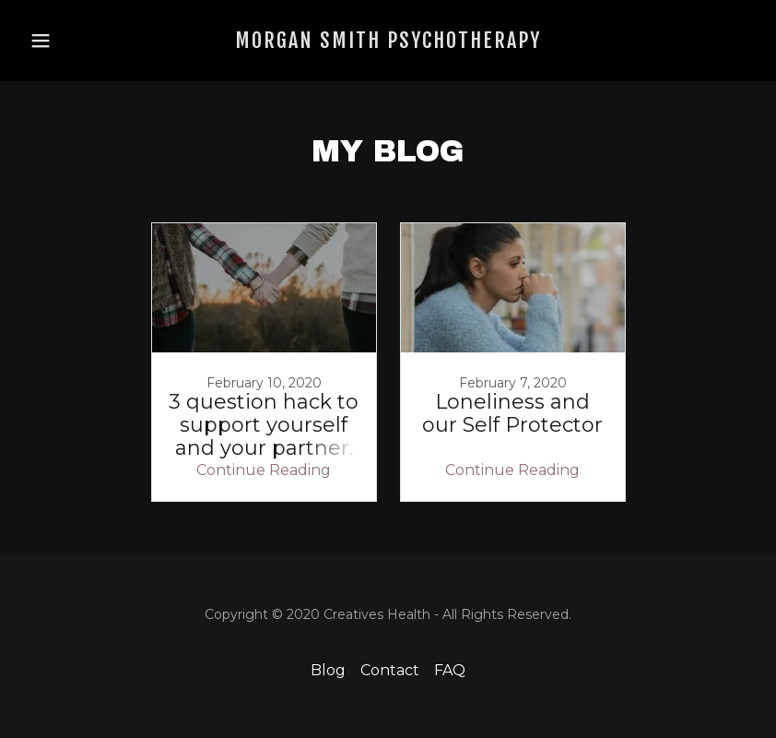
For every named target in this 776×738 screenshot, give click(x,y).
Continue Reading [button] (263, 470)
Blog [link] (328, 670)
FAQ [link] (449, 670)
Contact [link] (389, 670)
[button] (58, 40)
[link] (387, 43)
